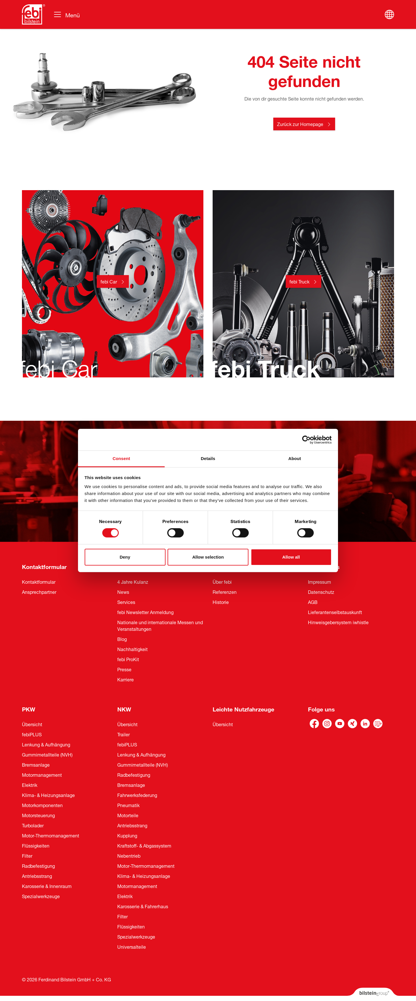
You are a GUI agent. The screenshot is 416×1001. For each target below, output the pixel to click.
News (123, 591)
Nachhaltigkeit (132, 648)
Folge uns (321, 708)
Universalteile (131, 946)
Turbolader (33, 825)
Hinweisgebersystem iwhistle (338, 622)
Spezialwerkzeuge (41, 895)
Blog (122, 638)
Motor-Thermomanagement (50, 835)
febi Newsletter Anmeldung (145, 611)
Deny (125, 557)
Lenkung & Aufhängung (46, 744)
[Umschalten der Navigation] (66, 14)
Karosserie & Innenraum (47, 885)
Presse (124, 669)
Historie (221, 601)
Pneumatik (128, 804)
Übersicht (32, 724)
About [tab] (294, 458)
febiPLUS (32, 734)
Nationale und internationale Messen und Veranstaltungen (160, 625)
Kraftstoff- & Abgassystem (144, 845)
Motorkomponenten (42, 804)
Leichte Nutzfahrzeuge (243, 708)
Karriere (125, 679)
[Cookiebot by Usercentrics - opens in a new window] (306, 439)
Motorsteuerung (38, 815)
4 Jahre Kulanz (132, 581)
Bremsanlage (36, 764)
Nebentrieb (128, 855)
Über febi (222, 581)
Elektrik (29, 784)
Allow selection (208, 557)
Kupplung (127, 835)
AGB (312, 601)
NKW (124, 708)
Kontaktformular (44, 566)
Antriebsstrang (37, 875)
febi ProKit (128, 659)
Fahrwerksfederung (137, 794)
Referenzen (225, 591)
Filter (27, 855)
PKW (28, 708)
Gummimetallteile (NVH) (47, 754)
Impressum (319, 581)
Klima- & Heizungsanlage (48, 794)
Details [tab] (208, 458)
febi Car (109, 281)
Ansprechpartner (39, 591)
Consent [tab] (121, 458)
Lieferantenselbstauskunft (335, 611)
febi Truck (299, 281)
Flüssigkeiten (35, 845)
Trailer (123, 734)
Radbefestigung (38, 865)
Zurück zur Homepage (300, 123)
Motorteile (127, 815)
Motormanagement (42, 774)
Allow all (291, 557)
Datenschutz (321, 591)
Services (126, 601)
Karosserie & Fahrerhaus (142, 906)
